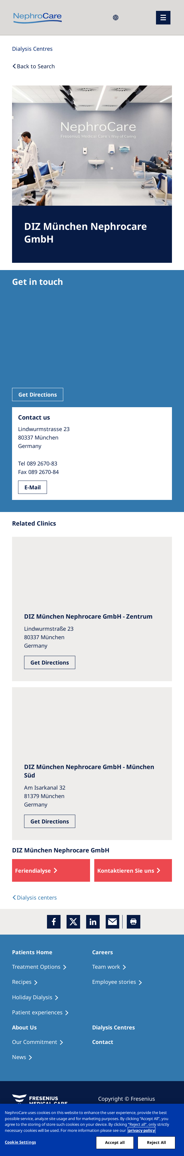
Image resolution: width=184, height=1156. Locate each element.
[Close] (174, 1113)
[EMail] (112, 922)
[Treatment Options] (42, 966)
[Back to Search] (33, 66)
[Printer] (133, 922)
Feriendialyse (33, 870)
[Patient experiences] (43, 1012)
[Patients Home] (35, 952)
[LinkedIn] (93, 922)
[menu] (163, 17)
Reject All (156, 1142)
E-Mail (32, 487)
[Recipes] (27, 982)
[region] (92, 1130)
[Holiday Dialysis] (38, 997)
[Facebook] (54, 922)
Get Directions (37, 394)
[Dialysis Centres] (32, 48)
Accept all (115, 1142)
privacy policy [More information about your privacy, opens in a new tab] (141, 1130)
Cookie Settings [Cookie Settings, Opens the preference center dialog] (20, 1142)
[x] (73, 922)
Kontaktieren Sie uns (125, 870)
